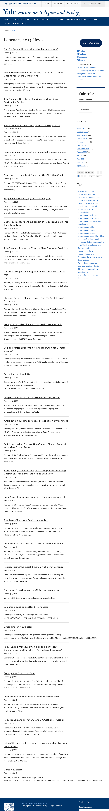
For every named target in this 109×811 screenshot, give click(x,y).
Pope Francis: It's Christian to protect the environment (34, 543)
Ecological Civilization (76, 19)
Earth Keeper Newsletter (17, 374)
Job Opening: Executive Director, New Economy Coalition (36, 248)
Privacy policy (43, 803)
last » (99, 176)
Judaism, (88, 248)
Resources (93, 19)
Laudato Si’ (46, 19)
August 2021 (82, 152)
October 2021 (82, 145)
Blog (24, 23)
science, (94, 263)
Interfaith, (82, 245)
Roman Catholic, (84, 263)
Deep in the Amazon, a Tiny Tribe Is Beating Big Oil (32, 397)
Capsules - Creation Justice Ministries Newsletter (31, 590)
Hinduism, (97, 239)
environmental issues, (86, 230)
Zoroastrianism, (84, 278)
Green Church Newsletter (18, 626)
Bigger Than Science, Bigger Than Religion (27, 198)
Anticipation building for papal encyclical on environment (36, 420)
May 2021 (80, 162)
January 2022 (82, 135)
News (7, 23)
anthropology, (90, 191)
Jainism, (81, 248)
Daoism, (81, 203)
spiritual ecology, (91, 269)
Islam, (100, 245)
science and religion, (85, 266)
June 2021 (81, 159)
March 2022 (81, 128)
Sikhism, (81, 269)
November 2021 (83, 142)
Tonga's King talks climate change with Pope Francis (33, 324)
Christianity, (82, 197)
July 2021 (80, 155)
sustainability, (83, 272)
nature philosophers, (86, 254)
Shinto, (96, 266)
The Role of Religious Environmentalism (26, 520)
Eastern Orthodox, (92, 203)
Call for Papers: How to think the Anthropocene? (31, 49)
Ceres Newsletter (13, 769)
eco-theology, (83, 206)
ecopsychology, (84, 212)
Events (16, 23)
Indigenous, (82, 242)
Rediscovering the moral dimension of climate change (33, 566)
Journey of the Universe (86, 68)
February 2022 (82, 132)
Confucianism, (83, 200)
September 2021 (83, 149)
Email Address (85, 100)
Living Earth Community (86, 74)
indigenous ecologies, (95, 242)
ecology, (90, 209)
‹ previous (89, 172)
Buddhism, (92, 194)
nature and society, (85, 251)
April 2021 (81, 166)
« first (80, 172)
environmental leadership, (88, 236)
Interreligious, (91, 245)
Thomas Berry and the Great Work (90, 71)
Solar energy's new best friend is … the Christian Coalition (35, 175)
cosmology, (93, 200)
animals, (81, 191)
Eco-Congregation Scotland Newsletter (26, 606)
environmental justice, (86, 233)
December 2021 (83, 139)
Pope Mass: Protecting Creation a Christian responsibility (36, 497)
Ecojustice (58, 19)
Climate (35, 19)
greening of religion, (85, 239)
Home (6, 30)
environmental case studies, (89, 218)
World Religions (22, 19)
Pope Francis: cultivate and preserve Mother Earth (31, 696)
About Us (7, 19)
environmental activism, (87, 215)
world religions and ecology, (88, 275)
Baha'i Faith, (82, 194)
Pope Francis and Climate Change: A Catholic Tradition (34, 719)
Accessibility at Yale (29, 803)
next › (92, 176)
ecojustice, (82, 209)
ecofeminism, (94, 206)
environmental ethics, (86, 227)
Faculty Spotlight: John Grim (19, 673)
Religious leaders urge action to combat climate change (35, 152)
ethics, (101, 236)
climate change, (94, 197)
